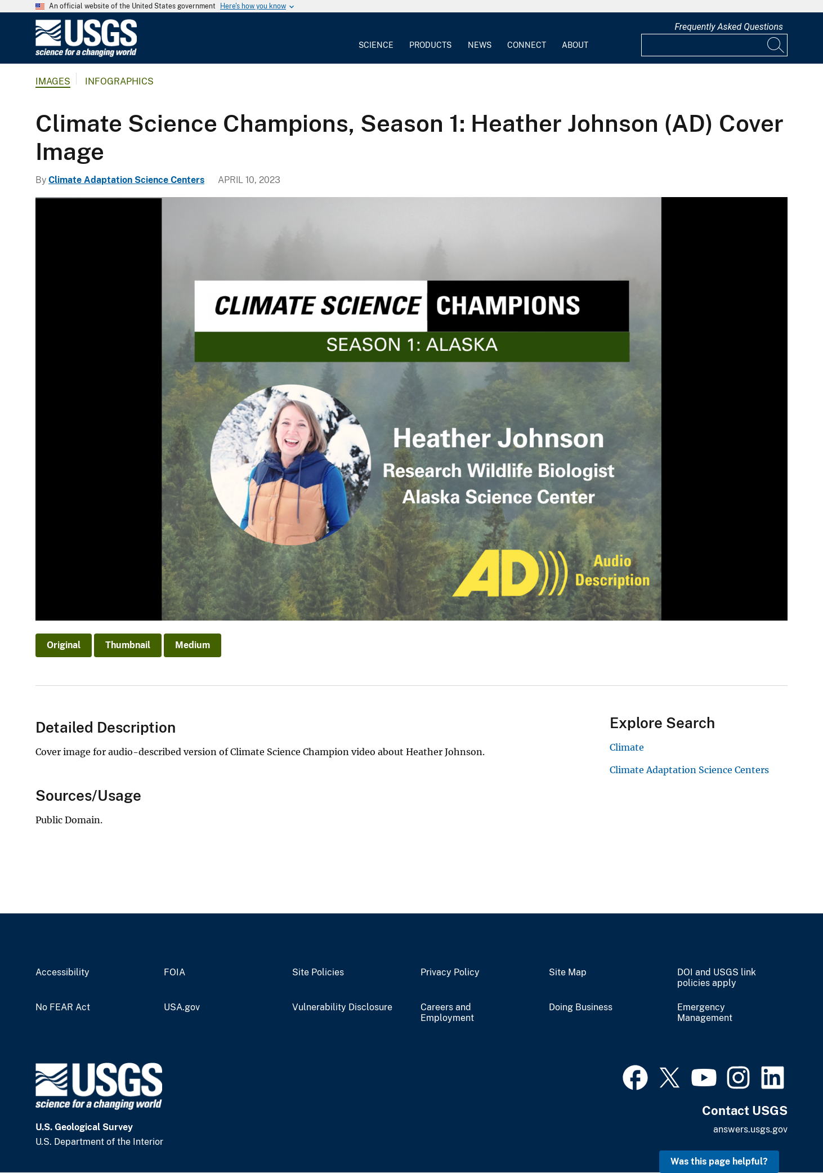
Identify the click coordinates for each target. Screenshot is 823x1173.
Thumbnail (127, 645)
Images (52, 81)
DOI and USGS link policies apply (716, 977)
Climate (627, 747)
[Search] (776, 45)
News (479, 45)
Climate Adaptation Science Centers (126, 180)
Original (63, 645)
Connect (526, 45)
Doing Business (580, 1007)
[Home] (86, 54)
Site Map (568, 972)
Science (376, 45)
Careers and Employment (447, 1012)
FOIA (174, 972)
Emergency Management (704, 1012)
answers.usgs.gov (750, 1129)
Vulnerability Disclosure (342, 1007)
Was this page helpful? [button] (719, 1161)
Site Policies (318, 972)
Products (430, 45)
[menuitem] (376, 38)
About (575, 45)
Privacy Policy (450, 972)
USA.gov (182, 1007)
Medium (192, 645)
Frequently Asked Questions (728, 26)
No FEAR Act (62, 1007)
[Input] (714, 45)
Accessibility (62, 972)
